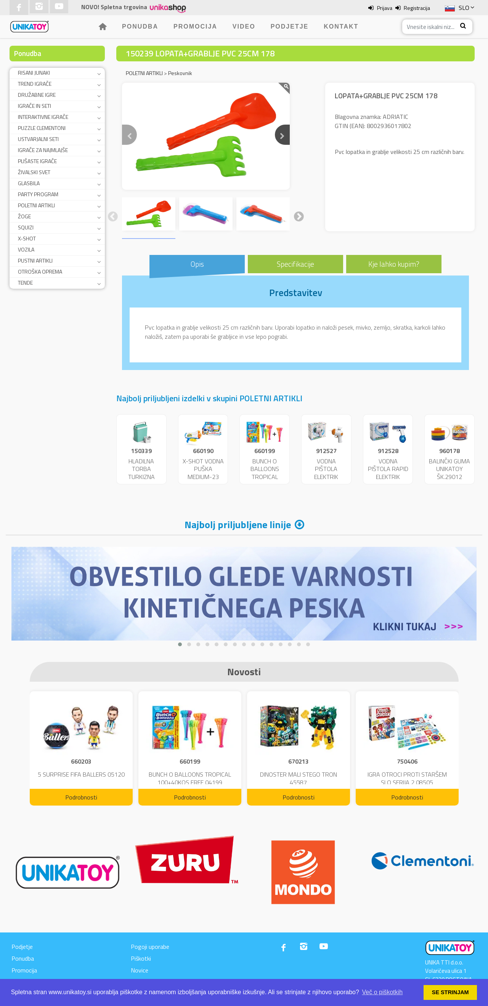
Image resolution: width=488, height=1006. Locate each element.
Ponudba (140, 26)
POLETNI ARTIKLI (36, 205)
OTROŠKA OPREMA (40, 272)
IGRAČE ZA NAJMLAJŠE (43, 150)
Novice (139, 970)
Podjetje (290, 26)
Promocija (195, 26)
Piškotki (141, 958)
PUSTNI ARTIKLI (35, 260)
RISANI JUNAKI (34, 73)
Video (244, 26)
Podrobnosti (81, 797)
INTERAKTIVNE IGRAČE (43, 117)
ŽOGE (24, 216)
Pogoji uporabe (150, 946)
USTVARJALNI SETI (38, 139)
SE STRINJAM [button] (450, 992)
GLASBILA (29, 183)
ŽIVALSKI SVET (34, 172)
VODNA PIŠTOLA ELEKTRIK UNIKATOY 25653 (326, 477)
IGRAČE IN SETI (34, 106)
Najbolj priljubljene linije (238, 524)
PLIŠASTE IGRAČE (37, 161)
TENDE (25, 283)
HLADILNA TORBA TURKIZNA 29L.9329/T (141, 473)
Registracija (417, 8)
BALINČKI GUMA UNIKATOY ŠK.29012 (449, 469)
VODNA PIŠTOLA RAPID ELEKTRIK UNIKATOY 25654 (388, 477)
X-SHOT (27, 238)
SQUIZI (26, 227)
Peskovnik (180, 73)
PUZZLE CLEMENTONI (42, 128)
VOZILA (26, 249)
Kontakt (341, 26)
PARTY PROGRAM (38, 194)
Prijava (384, 8)
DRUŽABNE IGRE (37, 95)
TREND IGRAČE (34, 84)
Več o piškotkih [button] (382, 992)
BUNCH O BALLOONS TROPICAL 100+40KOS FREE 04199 (265, 477)
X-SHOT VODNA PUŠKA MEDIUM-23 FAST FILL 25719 (203, 477)
